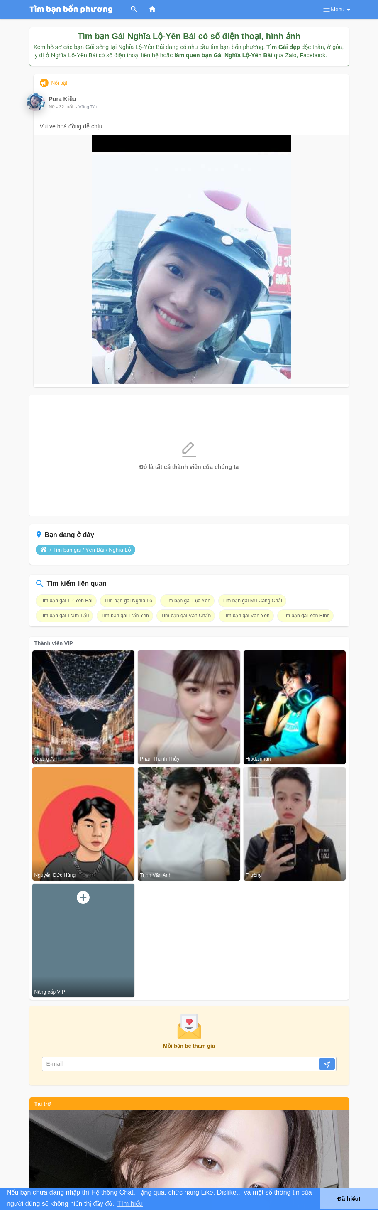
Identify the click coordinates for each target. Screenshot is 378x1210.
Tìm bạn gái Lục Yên (187, 601)
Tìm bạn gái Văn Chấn (186, 615)
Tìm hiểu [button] (130, 1203)
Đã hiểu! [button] (349, 1198)
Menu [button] (336, 10)
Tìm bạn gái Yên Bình (305, 615)
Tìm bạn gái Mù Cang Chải (252, 601)
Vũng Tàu (88, 106)
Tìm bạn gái (67, 550)
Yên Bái (95, 550)
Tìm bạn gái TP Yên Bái (66, 601)
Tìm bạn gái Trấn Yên (125, 615)
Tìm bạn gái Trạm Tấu (64, 615)
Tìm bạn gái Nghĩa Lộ (128, 601)
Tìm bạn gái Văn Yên (246, 615)
